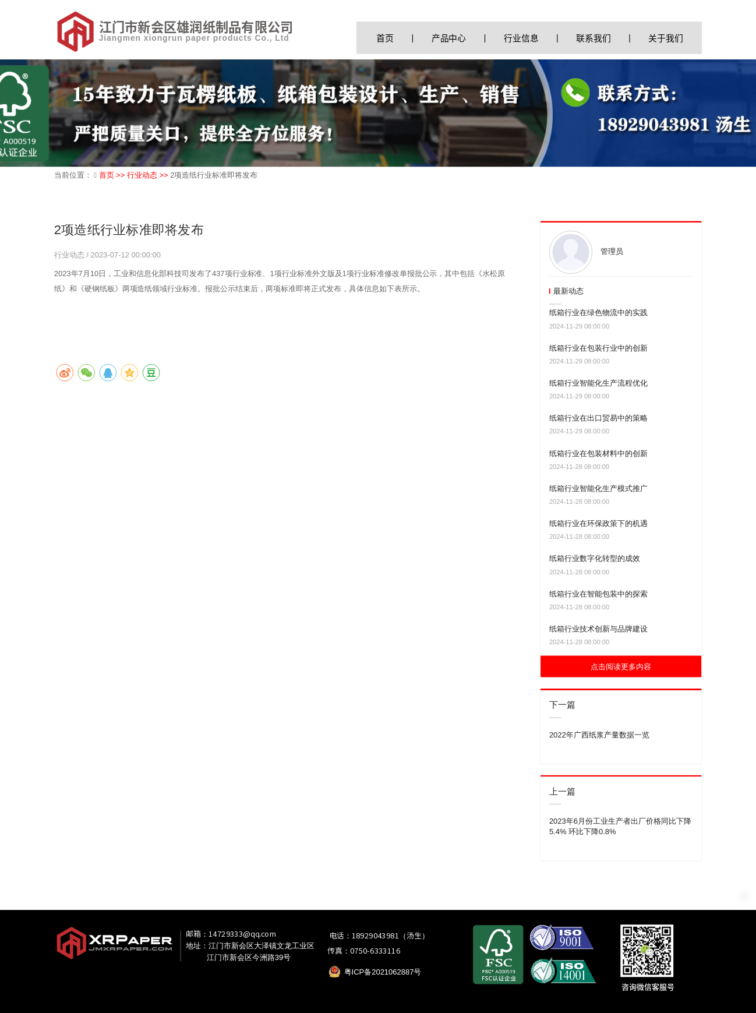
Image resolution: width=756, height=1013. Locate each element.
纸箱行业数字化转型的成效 (594, 558)
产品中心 (449, 37)
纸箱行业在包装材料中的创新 (598, 453)
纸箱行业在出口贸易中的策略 (598, 418)
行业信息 (521, 37)
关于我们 (665, 37)
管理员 (611, 251)
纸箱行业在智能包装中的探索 (598, 594)
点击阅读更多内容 (621, 666)
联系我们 (593, 37)
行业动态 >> (148, 175)
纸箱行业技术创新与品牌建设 (598, 628)
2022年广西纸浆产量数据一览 (599, 734)
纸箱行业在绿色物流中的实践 (598, 312)
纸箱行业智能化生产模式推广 (598, 488)
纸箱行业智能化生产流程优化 (598, 383)
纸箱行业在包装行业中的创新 (598, 348)
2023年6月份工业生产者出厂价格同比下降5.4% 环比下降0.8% (620, 826)
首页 (385, 37)
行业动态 (70, 254)
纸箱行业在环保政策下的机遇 (598, 523)
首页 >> (113, 175)
